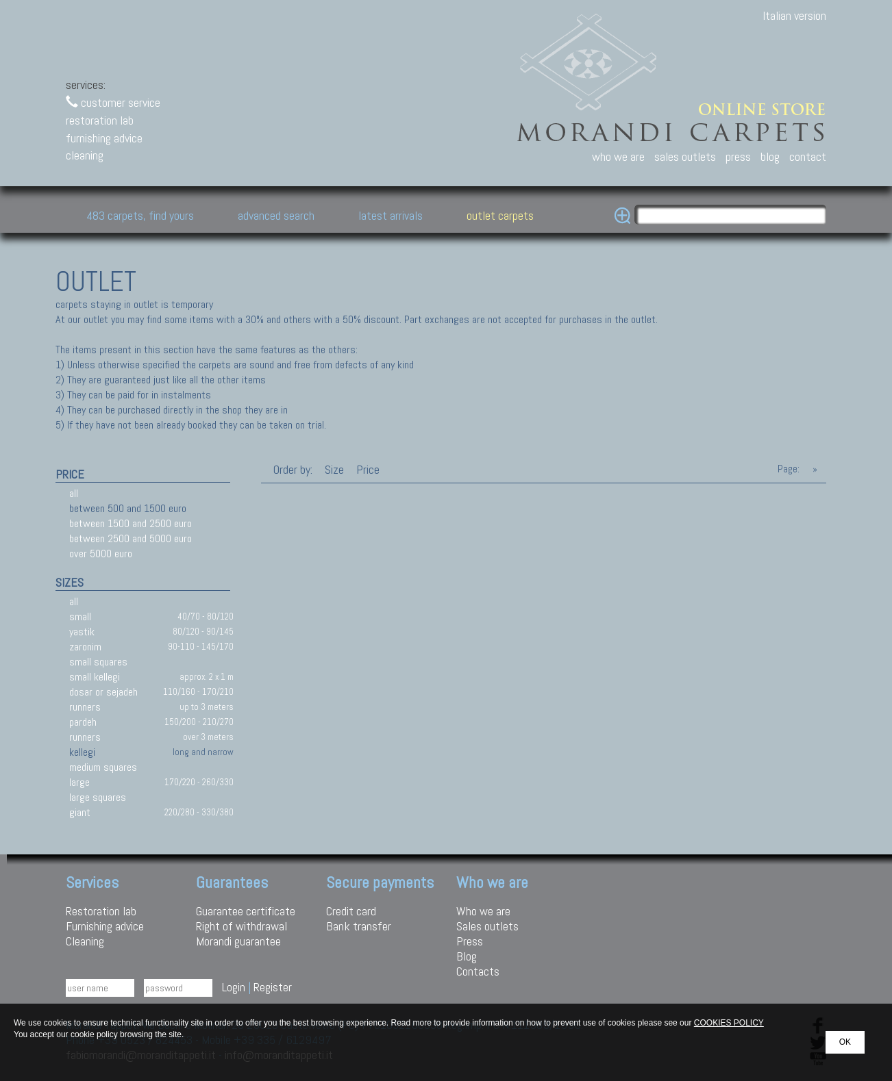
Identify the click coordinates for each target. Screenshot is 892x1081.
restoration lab (100, 120)
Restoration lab (101, 911)
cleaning (84, 155)
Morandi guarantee (238, 941)
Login (233, 987)
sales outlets (685, 156)
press (738, 156)
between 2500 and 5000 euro (130, 538)
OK (845, 1042)
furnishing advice (104, 138)
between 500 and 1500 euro (127, 508)
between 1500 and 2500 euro (130, 523)
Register (272, 987)
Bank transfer (358, 926)
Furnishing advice (105, 926)
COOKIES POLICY (729, 1023)
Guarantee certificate (245, 911)
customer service (113, 102)
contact (807, 156)
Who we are (483, 911)
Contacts (477, 971)
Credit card (351, 911)
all (73, 493)
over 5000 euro (100, 553)
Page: (789, 469)
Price (367, 469)
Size (334, 469)
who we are (618, 156)
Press (469, 941)
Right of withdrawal (241, 926)
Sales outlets (487, 926)
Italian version (794, 15)
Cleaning (85, 941)
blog (770, 156)
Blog (466, 956)
